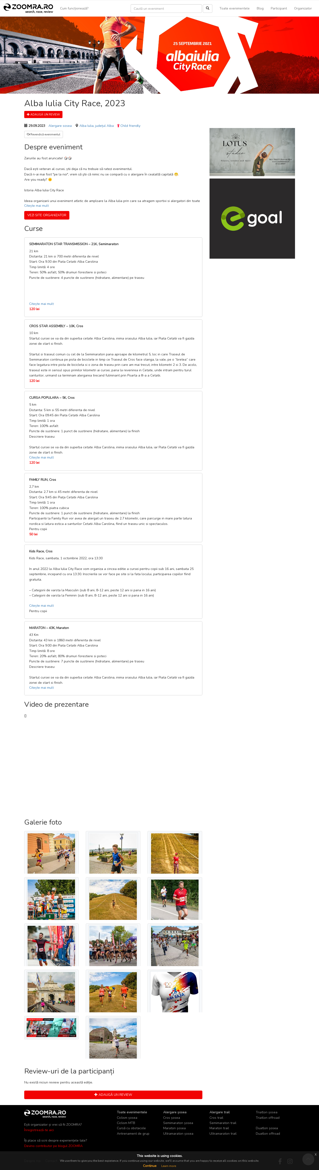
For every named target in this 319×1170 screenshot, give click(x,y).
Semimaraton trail (222, 1123)
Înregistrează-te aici (39, 1130)
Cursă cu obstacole (131, 1128)
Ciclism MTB (126, 1123)
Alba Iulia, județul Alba (96, 126)
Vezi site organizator (46, 215)
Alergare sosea (60, 126)
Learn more (168, 1166)
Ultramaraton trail (223, 1133)
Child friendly (130, 126)
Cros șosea (171, 1117)
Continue (150, 1166)
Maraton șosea (174, 1128)
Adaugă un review (43, 114)
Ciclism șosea (127, 1117)
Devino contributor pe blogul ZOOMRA (53, 1146)
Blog (260, 8)
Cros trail (216, 1117)
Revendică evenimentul (43, 134)
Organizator (303, 8)
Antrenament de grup (133, 1133)
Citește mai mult (36, 205)
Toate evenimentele (234, 8)
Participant (279, 8)
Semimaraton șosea (178, 1123)
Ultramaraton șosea (178, 1133)
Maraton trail (219, 1128)
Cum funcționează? (74, 8)
